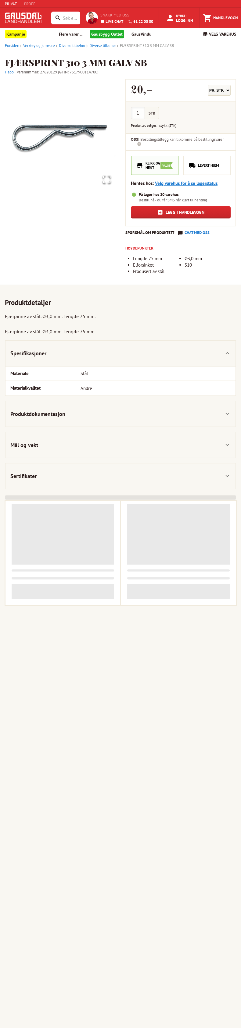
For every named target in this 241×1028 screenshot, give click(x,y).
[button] (60, 134)
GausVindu (141, 34)
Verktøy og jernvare (37, 45)
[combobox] (70, 18)
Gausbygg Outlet (107, 34)
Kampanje (15, 34)
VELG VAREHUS (219, 34)
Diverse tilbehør (70, 45)
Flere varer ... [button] (70, 34)
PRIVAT (11, 4)
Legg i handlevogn (180, 212)
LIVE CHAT (111, 21)
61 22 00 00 (140, 21)
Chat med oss (197, 232)
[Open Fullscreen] (105, 178)
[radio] (154, 165)
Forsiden (12, 45)
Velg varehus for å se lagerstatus (186, 183)
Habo (9, 72)
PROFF (29, 4)
